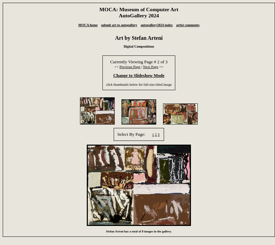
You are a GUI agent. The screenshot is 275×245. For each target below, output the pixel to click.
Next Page (150, 67)
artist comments (187, 25)
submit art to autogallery (119, 25)
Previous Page (130, 67)
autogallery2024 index (157, 25)
